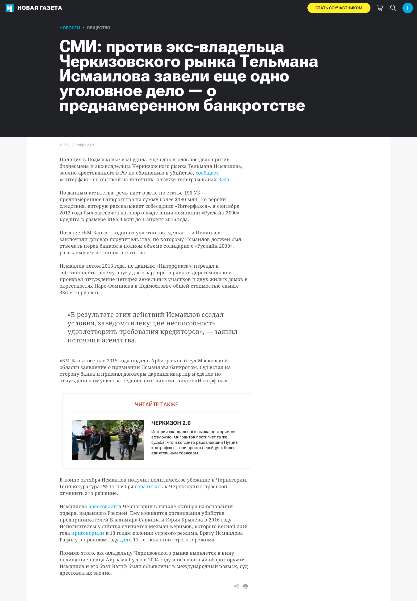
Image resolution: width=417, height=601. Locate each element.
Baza (223, 179)
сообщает (207, 172)
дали (126, 539)
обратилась (149, 486)
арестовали (103, 506)
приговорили (87, 533)
